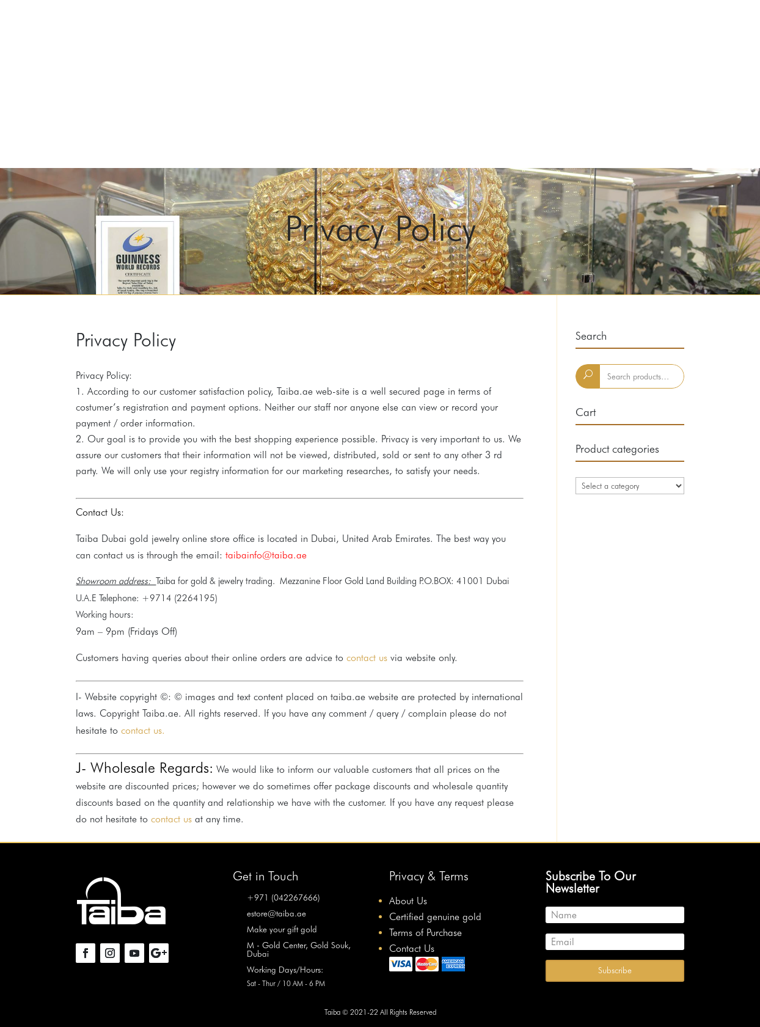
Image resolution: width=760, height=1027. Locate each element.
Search (587, 376)
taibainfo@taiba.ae (264, 555)
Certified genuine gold (435, 917)
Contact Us (411, 948)
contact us (366, 657)
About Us (408, 901)
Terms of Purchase (425, 932)
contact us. (141, 730)
